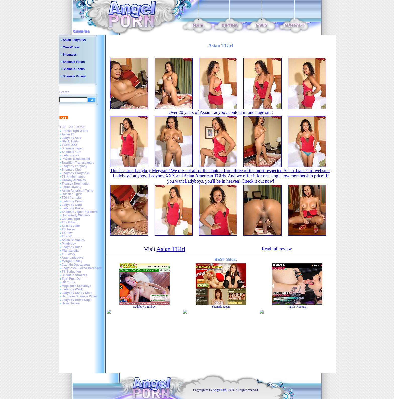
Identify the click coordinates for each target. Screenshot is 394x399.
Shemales (70, 54)
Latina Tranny (71, 187)
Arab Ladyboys (73, 257)
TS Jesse (68, 229)
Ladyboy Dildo (72, 247)
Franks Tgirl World (75, 131)
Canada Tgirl (71, 219)
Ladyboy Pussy (73, 208)
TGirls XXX (69, 145)
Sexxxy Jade (71, 226)
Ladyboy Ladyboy (74, 166)
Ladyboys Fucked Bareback (82, 268)
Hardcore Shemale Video (79, 296)
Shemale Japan (73, 148)
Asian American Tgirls (77, 190)
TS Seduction (71, 271)
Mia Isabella (70, 250)
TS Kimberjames (73, 176)
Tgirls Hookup (297, 306)
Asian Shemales (73, 240)
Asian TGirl (171, 249)
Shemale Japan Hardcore (80, 212)
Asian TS (68, 134)
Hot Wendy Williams (76, 215)
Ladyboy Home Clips (77, 300)
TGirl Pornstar (72, 198)
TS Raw (67, 233)
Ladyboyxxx (70, 155)
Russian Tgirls (72, 194)
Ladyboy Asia (71, 138)
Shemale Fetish (74, 62)
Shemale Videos (74, 76)
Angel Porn (219, 390)
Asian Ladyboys (74, 40)
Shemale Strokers (74, 275)
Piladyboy (69, 243)
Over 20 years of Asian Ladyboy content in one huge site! (221, 112)
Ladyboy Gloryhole (75, 173)
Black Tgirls (70, 141)
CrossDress (71, 47)
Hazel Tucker (71, 303)
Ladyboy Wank (72, 289)
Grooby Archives (74, 180)
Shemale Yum (71, 152)
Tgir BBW (69, 222)
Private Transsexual (76, 159)
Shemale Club (72, 169)
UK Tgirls (68, 282)
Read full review (277, 248)
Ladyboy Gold (72, 205)
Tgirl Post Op (71, 279)
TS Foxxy (68, 254)
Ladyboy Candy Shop (77, 293)
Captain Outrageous (76, 264)
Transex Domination (76, 183)
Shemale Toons (74, 69)
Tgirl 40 (67, 236)
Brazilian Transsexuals (78, 162)
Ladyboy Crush (73, 201)
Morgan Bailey (72, 261)
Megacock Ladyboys (76, 286)
